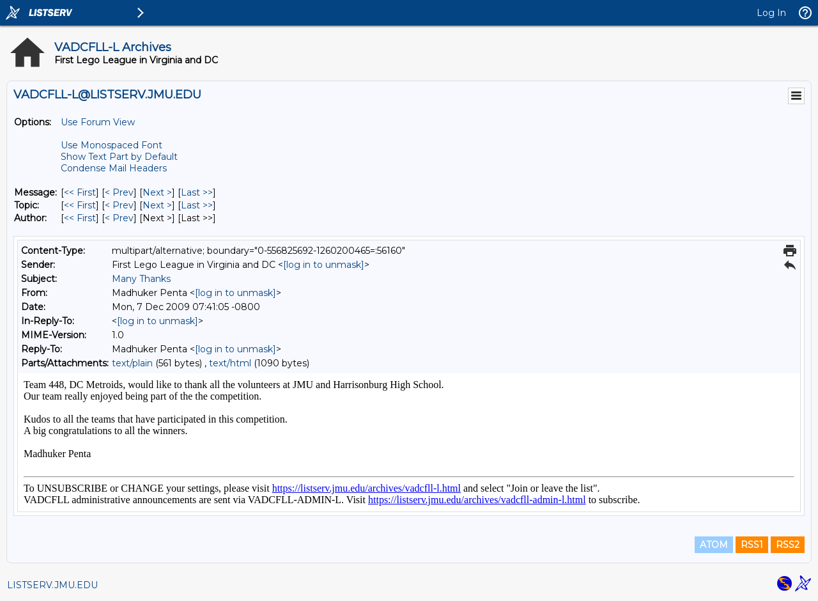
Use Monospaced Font (111, 145)
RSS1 (752, 544)
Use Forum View (98, 122)
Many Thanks (141, 279)
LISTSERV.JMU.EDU (52, 585)
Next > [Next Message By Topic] (157, 205)
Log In (771, 13)
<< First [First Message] (80, 192)
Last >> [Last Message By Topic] (197, 205)
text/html (230, 363)
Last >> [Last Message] (197, 192)
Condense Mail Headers (114, 168)
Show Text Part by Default (119, 156)
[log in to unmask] (323, 264)
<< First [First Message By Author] (80, 218)
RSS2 (787, 544)
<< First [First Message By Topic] (80, 205)
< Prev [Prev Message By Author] (119, 218)
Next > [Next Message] (157, 192)
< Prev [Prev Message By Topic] (119, 205)
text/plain (132, 363)
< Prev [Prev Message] (119, 192)
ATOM (714, 544)
